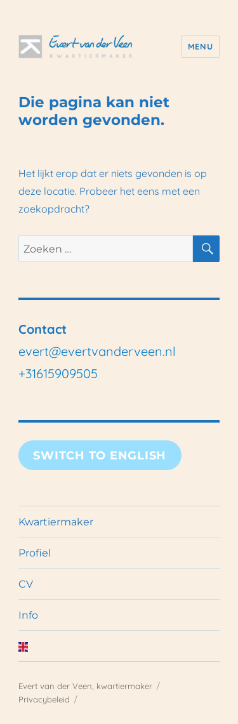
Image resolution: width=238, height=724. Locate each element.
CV (25, 584)
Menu (200, 46)
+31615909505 (58, 373)
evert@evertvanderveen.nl (97, 351)
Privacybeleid (44, 699)
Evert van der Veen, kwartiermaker (85, 686)
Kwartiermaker (55, 522)
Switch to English (99, 456)
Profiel (34, 553)
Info (28, 615)
